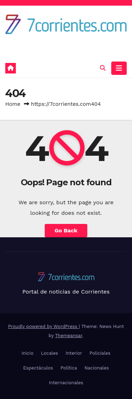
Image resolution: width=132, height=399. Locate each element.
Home (12, 104)
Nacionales (96, 368)
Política (69, 368)
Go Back (66, 230)
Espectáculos (38, 368)
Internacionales (66, 382)
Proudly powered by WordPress (43, 326)
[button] (103, 68)
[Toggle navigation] (119, 68)
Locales (49, 353)
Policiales (99, 353)
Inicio (27, 353)
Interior (73, 353)
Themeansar (68, 335)
